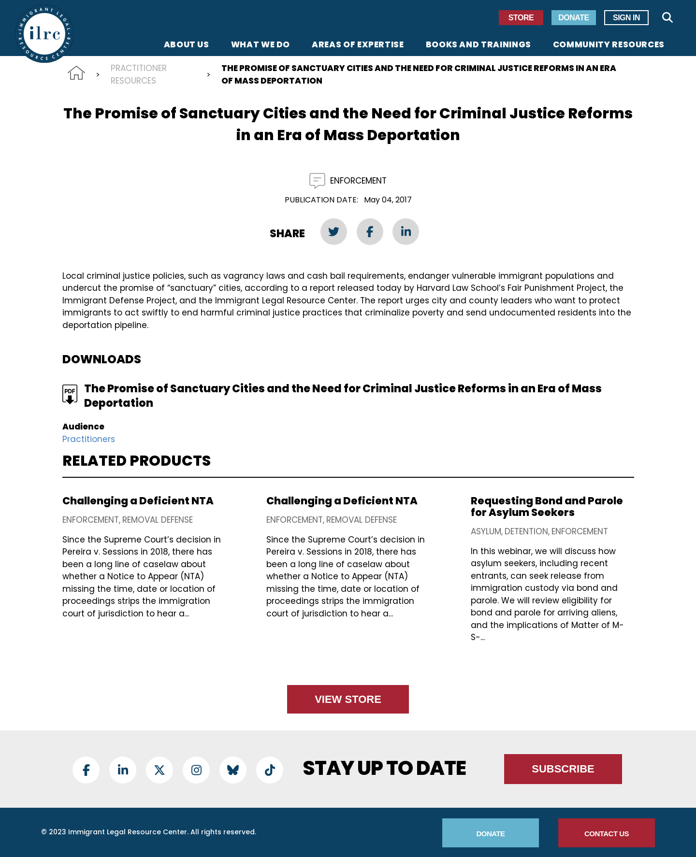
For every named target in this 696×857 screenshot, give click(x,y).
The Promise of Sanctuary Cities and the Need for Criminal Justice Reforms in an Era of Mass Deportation (343, 396)
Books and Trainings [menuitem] (478, 45)
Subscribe (563, 769)
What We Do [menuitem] (260, 45)
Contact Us (606, 833)
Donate (573, 18)
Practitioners (88, 439)
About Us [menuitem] (186, 45)
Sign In (626, 18)
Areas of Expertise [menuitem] (358, 45)
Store (521, 18)
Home (76, 73)
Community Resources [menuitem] (609, 45)
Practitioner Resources (139, 74)
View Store (348, 699)
